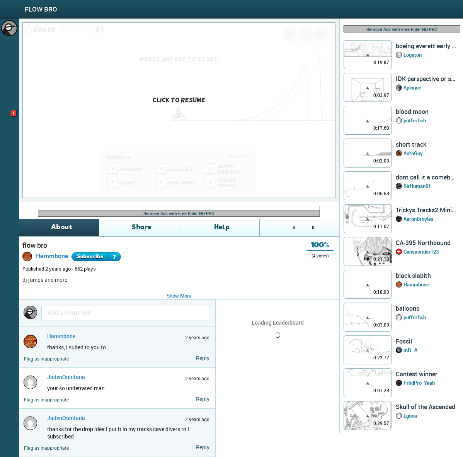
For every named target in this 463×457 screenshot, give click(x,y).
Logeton (412, 55)
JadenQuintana (66, 377)
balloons (407, 308)
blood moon (412, 111)
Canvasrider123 (421, 252)
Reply (202, 358)
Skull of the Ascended (425, 407)
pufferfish (414, 120)
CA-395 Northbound (423, 243)
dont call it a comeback (426, 177)
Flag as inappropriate (46, 359)
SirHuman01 (417, 186)
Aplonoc (412, 88)
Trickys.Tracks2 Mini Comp (426, 210)
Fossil (404, 341)
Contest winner (416, 374)
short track (411, 144)
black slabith (413, 275)
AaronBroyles (418, 219)
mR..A (410, 350)
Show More (179, 295)
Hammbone (52, 256)
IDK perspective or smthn (426, 78)
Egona (410, 416)
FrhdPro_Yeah (419, 383)
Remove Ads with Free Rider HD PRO (178, 213)
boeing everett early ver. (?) (426, 46)
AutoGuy (413, 153)
